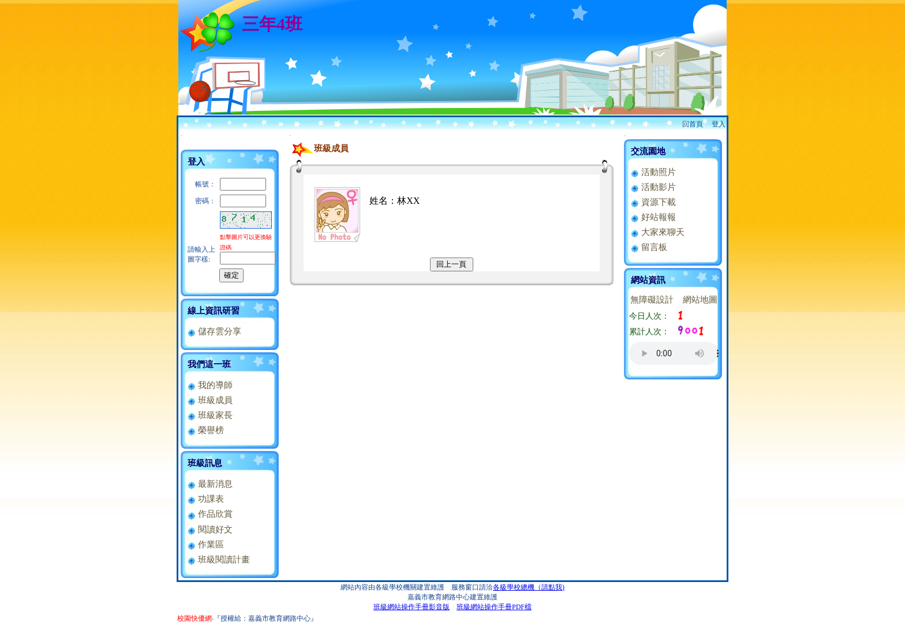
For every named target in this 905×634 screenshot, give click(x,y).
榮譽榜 (205, 430)
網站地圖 (700, 299)
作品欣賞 (210, 514)
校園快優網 (194, 618)
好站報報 (653, 217)
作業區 (205, 544)
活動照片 (653, 172)
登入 (719, 124)
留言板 (648, 247)
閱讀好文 (210, 529)
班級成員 (210, 400)
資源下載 (653, 202)
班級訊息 (205, 463)
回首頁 (692, 124)
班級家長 (210, 415)
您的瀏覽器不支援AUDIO (674, 353)
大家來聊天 (657, 232)
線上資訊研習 (214, 310)
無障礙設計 (652, 299)
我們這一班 (209, 364)
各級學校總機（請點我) (528, 587)
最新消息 (210, 483)
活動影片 (653, 187)
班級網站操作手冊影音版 (411, 607)
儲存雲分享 (214, 331)
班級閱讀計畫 (218, 559)
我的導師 (210, 385)
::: (181, 135)
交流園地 (648, 151)
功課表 (205, 499)
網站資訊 (648, 280)
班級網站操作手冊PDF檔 (494, 607)
